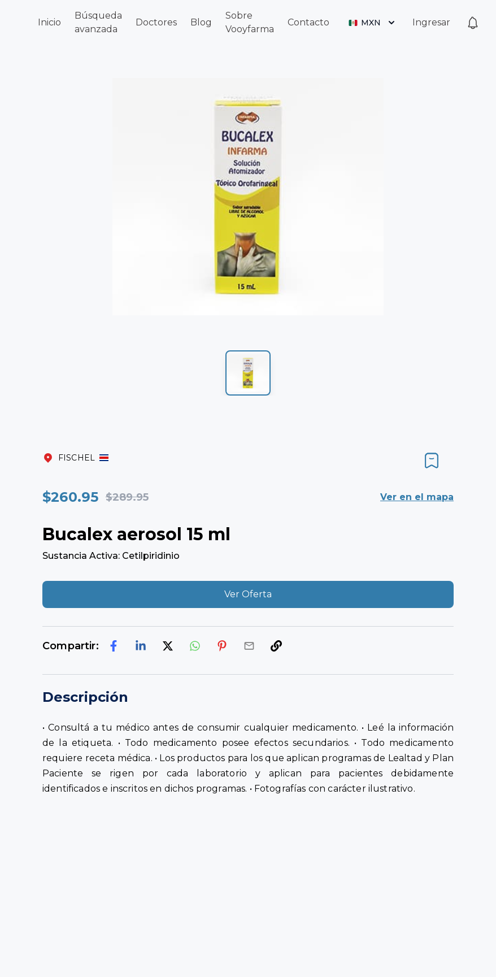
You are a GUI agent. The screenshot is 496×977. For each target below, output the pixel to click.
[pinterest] (222, 646)
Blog (201, 22)
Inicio (49, 22)
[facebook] (113, 646)
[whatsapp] (195, 646)
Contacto (308, 22)
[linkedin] (140, 646)
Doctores (156, 22)
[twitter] (168, 646)
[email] (249, 646)
